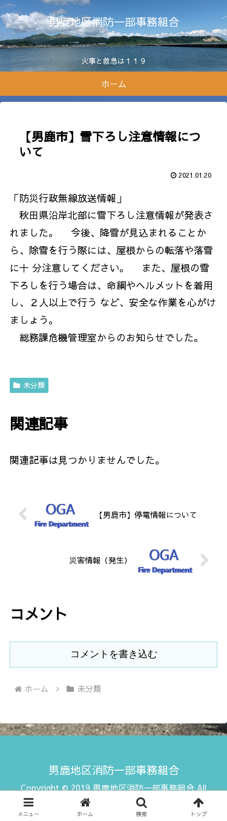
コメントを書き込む (113, 654)
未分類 (29, 385)
